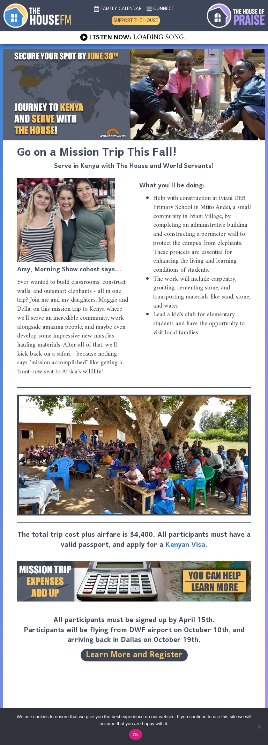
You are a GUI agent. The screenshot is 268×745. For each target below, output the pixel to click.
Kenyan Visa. (186, 545)
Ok (136, 734)
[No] (259, 726)
